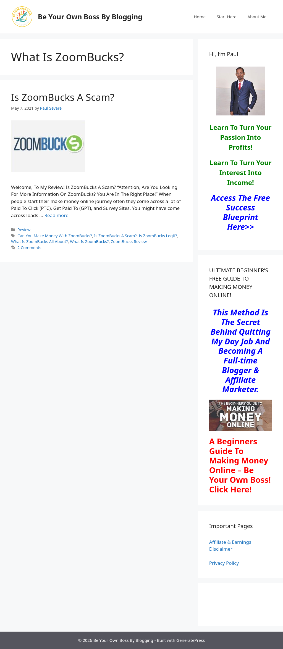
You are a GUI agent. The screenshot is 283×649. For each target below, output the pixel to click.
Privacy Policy (224, 563)
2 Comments (29, 247)
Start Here (227, 16)
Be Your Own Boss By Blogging (90, 16)
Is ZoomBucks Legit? (158, 235)
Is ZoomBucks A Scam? (62, 97)
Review (23, 229)
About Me (256, 16)
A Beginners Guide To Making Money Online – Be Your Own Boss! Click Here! (240, 465)
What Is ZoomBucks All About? (39, 241)
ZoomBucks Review (129, 241)
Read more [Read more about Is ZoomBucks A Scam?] (56, 215)
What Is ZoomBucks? (89, 241)
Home (200, 16)
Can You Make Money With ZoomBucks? (54, 235)
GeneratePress (190, 640)
